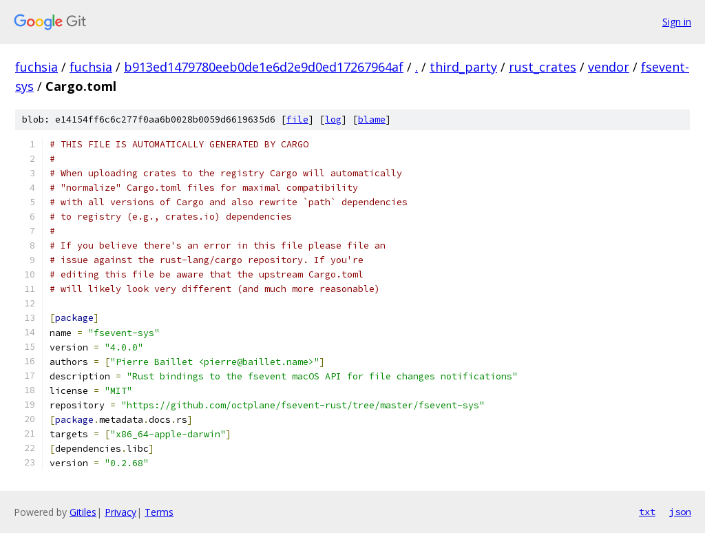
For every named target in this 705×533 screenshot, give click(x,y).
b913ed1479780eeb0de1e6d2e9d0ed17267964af (263, 67)
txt (647, 511)
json (680, 511)
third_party (463, 67)
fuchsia (36, 67)
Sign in (676, 21)
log (333, 119)
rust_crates (542, 67)
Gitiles (83, 512)
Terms (159, 512)
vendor (608, 67)
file (297, 119)
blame (372, 119)
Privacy (120, 512)
